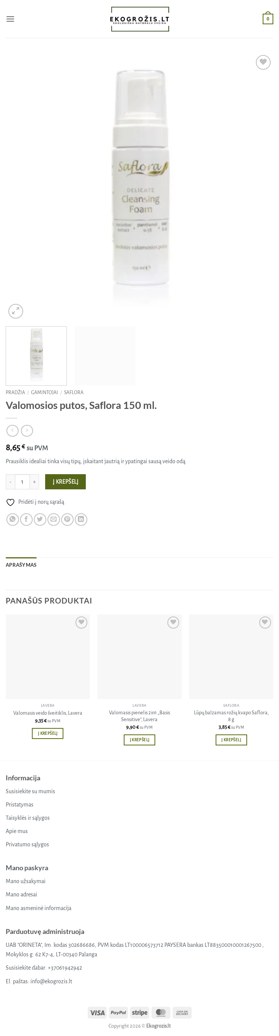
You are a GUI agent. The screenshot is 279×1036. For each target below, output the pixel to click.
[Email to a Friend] (53, 519)
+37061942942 (65, 968)
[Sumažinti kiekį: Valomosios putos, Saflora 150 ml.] (10, 481)
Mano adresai (21, 894)
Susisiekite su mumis (30, 791)
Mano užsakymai (26, 881)
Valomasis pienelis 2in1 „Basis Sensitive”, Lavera (139, 716)
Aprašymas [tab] (21, 565)
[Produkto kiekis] (22, 481)
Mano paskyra (27, 867)
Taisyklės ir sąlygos (28, 818)
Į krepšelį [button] (47, 733)
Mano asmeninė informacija (38, 908)
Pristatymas (19, 805)
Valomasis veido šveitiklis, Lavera (47, 713)
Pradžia (15, 392)
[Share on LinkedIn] (81, 519)
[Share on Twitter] (40, 519)
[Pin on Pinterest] (67, 519)
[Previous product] (27, 431)
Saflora (74, 392)
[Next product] (12, 431)
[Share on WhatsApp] (12, 519)
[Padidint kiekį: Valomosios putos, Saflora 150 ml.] (34, 481)
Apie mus (17, 831)
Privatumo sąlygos (27, 844)
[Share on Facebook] (26, 519)
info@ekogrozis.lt (51, 981)
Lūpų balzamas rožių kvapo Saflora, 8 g (231, 716)
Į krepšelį (66, 482)
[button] (10, 18)
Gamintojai (44, 392)
